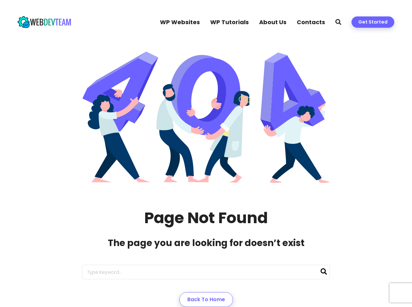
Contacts (311, 22)
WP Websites (180, 22)
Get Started (373, 22)
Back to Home (206, 299)
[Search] (323, 272)
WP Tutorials (229, 22)
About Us (272, 22)
